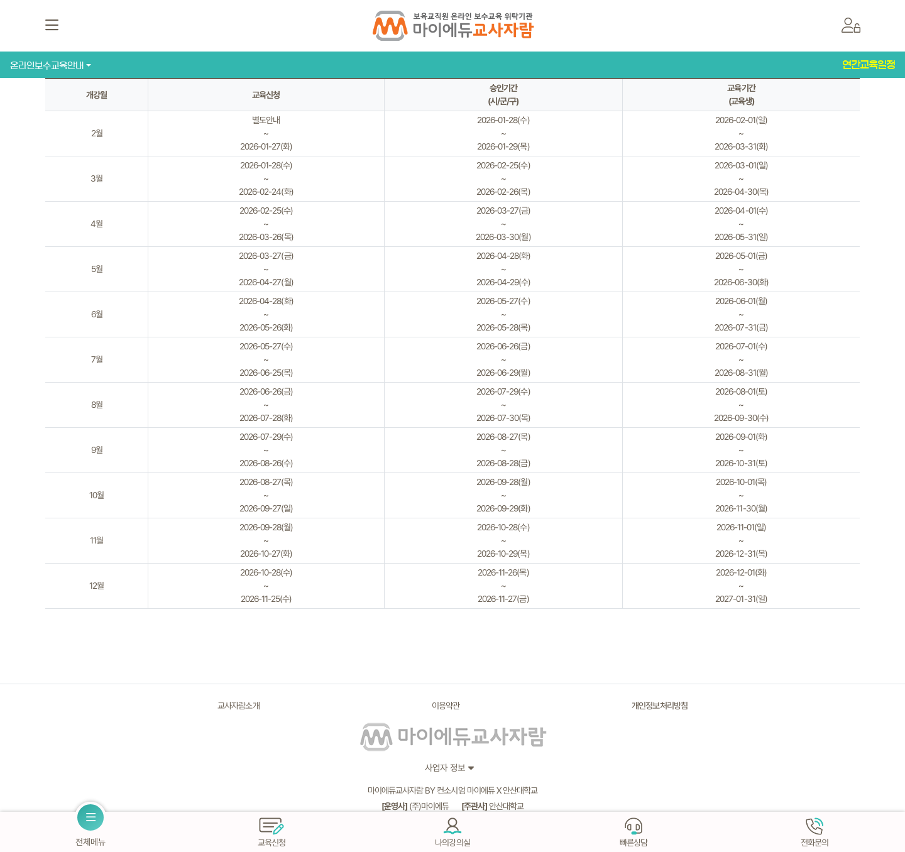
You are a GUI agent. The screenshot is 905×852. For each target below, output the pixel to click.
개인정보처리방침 (659, 706)
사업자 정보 (445, 767)
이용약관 (445, 706)
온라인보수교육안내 (47, 65)
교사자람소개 (238, 706)
